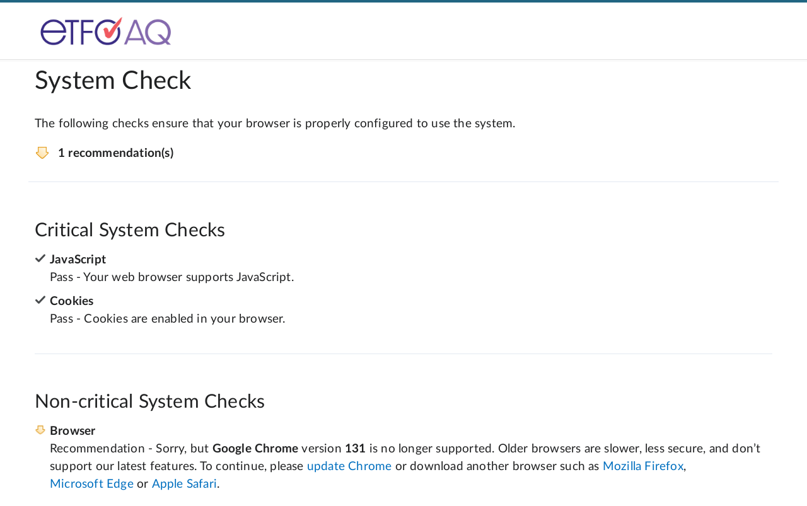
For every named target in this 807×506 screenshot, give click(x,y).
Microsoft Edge (92, 484)
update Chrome (349, 467)
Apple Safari (184, 484)
